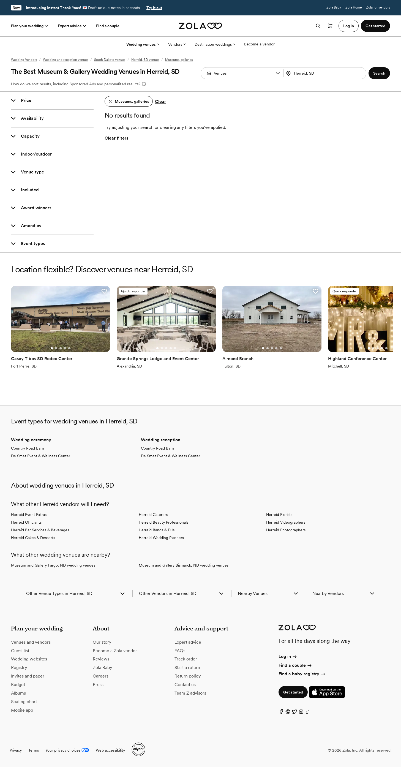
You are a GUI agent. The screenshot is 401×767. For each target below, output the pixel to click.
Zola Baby (333, 7)
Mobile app (22, 710)
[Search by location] (324, 73)
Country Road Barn (27, 448)
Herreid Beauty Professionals (163, 522)
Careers (100, 676)
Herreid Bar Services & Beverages (40, 530)
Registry (19, 667)
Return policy (187, 676)
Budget (18, 684)
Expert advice (72, 26)
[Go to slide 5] (69, 348)
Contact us (185, 684)
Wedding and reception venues (65, 60)
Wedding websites (29, 659)
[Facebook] (281, 713)
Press (98, 684)
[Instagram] (301, 713)
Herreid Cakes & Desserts (33, 537)
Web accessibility (110, 750)
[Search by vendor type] (242, 73)
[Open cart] (330, 26)
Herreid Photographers (285, 530)
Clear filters (116, 138)
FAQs (179, 650)
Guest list (20, 650)
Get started (293, 692)
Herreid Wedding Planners (161, 537)
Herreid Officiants (26, 522)
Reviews (101, 659)
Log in (288, 656)
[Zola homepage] (200, 26)
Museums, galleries (179, 60)
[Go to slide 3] (60, 348)
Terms (33, 750)
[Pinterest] (288, 713)
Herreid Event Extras (29, 514)
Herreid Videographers (285, 522)
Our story (102, 642)
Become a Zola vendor (115, 650)
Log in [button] (348, 26)
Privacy (16, 750)
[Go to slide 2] (56, 348)
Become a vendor (259, 44)
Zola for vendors (378, 7)
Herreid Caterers (153, 514)
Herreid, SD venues (145, 60)
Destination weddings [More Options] (215, 44)
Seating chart (24, 701)
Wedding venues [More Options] (142, 44)
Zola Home (353, 7)
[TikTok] (307, 713)
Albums (18, 693)
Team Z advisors (190, 693)
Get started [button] (375, 26)
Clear (160, 101)
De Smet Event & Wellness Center (40, 456)
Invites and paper (27, 676)
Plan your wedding (30, 26)
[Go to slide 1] (52, 348)
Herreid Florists (279, 514)
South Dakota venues (109, 60)
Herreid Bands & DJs (156, 530)
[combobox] (325, 73)
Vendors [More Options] (177, 44)
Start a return (187, 667)
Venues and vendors (31, 642)
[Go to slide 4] (65, 348)
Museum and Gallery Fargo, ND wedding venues (53, 565)
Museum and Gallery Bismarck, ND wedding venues (183, 565)
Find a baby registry (302, 673)
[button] (277, 73)
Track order (185, 659)
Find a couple (107, 26)
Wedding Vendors (24, 60)
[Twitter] (294, 713)
